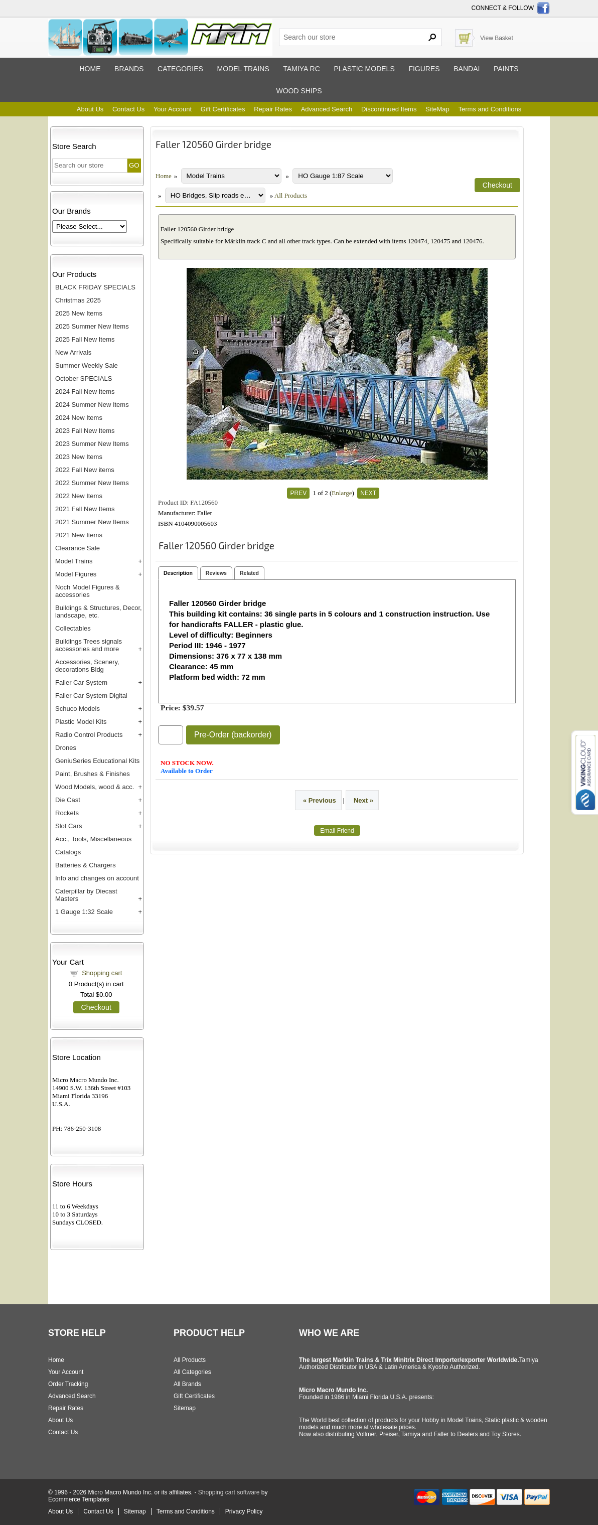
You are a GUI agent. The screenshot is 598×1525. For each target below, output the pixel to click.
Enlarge (342, 493)
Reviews (216, 573)
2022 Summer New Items (92, 483)
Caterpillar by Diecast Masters (86, 894)
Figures (423, 69)
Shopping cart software (229, 1492)
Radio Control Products (88, 734)
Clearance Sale (77, 548)
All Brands (187, 1384)
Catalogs (68, 852)
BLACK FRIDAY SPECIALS (95, 287)
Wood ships (299, 91)
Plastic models (364, 69)
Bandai (467, 69)
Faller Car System (81, 682)
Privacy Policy (244, 1511)
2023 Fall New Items (85, 430)
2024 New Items (78, 417)
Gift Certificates (223, 109)
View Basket (496, 38)
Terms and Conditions (489, 109)
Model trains (243, 69)
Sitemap (185, 1408)
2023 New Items (78, 457)
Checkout (96, 1007)
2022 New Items (78, 496)
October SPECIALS (83, 378)
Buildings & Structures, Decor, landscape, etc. (98, 611)
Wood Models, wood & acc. (94, 787)
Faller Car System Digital (91, 695)
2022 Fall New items (84, 470)
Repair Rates (273, 109)
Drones (65, 747)
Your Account (173, 109)
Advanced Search (327, 109)
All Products (290, 195)
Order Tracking (68, 1384)
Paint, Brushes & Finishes (92, 774)
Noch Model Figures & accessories (87, 590)
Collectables (73, 628)
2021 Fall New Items (85, 509)
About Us (90, 109)
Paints (506, 69)
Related (249, 573)
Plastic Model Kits (81, 721)
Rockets (67, 813)
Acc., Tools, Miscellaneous (93, 839)
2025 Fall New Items (85, 339)
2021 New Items (78, 535)
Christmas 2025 (78, 300)
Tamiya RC (301, 69)
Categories (180, 69)
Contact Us (128, 109)
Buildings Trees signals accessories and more (88, 645)
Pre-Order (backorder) (233, 734)
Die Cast (67, 800)
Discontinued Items (389, 109)
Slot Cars (68, 826)
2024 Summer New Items (92, 404)
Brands (128, 69)
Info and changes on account (97, 878)
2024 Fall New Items (85, 391)
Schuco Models (77, 708)
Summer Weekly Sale (86, 365)
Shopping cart (102, 973)
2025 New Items (78, 313)
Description (178, 573)
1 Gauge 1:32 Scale (84, 912)
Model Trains (73, 561)
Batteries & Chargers (85, 865)
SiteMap (437, 109)
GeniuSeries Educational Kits (97, 761)
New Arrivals (73, 352)
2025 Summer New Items (92, 326)
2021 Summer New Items (92, 522)
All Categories (192, 1372)
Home (89, 69)
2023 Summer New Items (92, 443)
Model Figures (75, 574)
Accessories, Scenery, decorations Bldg (87, 665)
